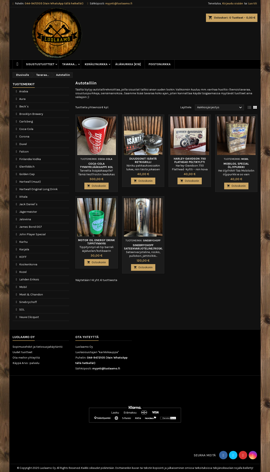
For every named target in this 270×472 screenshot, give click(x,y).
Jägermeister (28, 212)
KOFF (23, 257)
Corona (24, 136)
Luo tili (252, 3)
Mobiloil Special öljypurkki (236, 165)
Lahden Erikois (29, 279)
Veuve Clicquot (29, 317)
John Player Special (32, 234)
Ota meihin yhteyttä (26, 357)
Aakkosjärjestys (220, 107)
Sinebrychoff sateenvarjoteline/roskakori (147, 246)
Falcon (24, 151)
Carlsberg (26, 121)
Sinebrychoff (28, 302)
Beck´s (24, 106)
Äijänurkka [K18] (128, 64)
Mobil (23, 287)
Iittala (23, 196)
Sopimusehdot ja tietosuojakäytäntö (38, 347)
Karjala (24, 249)
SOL (21, 309)
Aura (22, 99)
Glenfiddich (27, 166)
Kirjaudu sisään (232, 3)
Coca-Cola (26, 129)
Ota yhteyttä (87, 337)
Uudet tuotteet (22, 352)
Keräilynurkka (96, 64)
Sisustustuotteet (40, 64)
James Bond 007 (30, 227)
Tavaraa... (69, 64)
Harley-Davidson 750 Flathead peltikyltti (190, 160)
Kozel (23, 272)
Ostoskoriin (96, 185)
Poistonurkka (160, 64)
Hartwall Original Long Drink (38, 189)
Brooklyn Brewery (31, 114)
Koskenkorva (28, 264)
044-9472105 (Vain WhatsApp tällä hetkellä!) (54, 3)
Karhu (23, 242)
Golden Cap (27, 174)
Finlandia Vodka (30, 159)
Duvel (23, 144)
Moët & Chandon (31, 294)
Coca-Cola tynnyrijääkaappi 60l (96, 165)
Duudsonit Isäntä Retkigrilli (143, 160)
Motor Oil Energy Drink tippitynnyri (96, 241)
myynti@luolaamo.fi (118, 3)
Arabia (23, 91)
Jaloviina (25, 219)
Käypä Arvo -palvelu (26, 363)
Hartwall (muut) (30, 181)
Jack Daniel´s (28, 204)
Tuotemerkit (24, 84)
